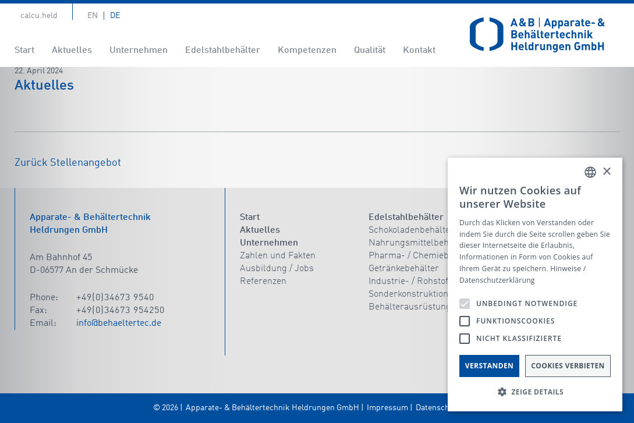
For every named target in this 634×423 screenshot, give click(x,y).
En (92, 16)
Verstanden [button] (489, 366)
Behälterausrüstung (410, 307)
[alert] (535, 284)
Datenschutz (438, 408)
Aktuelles (72, 50)
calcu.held (39, 16)
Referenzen (263, 281)
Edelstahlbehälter (222, 50)
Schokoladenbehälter (411, 230)
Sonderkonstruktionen (413, 294)
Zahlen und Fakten (278, 256)
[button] (535, 392)
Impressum (387, 408)
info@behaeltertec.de (118, 323)
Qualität (369, 50)
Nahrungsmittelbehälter (418, 243)
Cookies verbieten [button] (568, 366)
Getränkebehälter (404, 268)
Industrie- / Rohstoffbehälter (427, 281)
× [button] (606, 172)
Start (24, 50)
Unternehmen (138, 50)
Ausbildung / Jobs (277, 268)
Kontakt (419, 50)
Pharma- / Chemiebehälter (423, 256)
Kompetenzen (307, 50)
